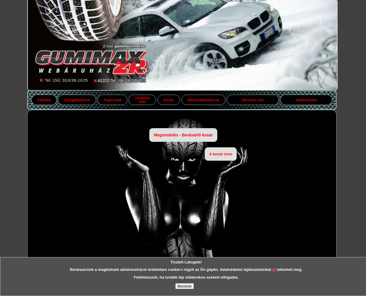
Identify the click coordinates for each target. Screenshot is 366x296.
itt (274, 269)
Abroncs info (252, 100)
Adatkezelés (306, 100)
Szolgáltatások (77, 100)
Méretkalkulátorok (203, 100)
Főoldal (44, 100)
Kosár (169, 100)
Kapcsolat (112, 100)
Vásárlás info (142, 100)
